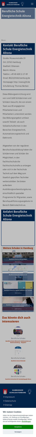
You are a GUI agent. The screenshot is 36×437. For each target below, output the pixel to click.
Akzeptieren (18, 427)
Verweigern (18, 432)
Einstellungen (26, 421)
